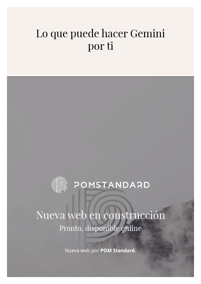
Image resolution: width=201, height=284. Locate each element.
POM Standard (117, 250)
